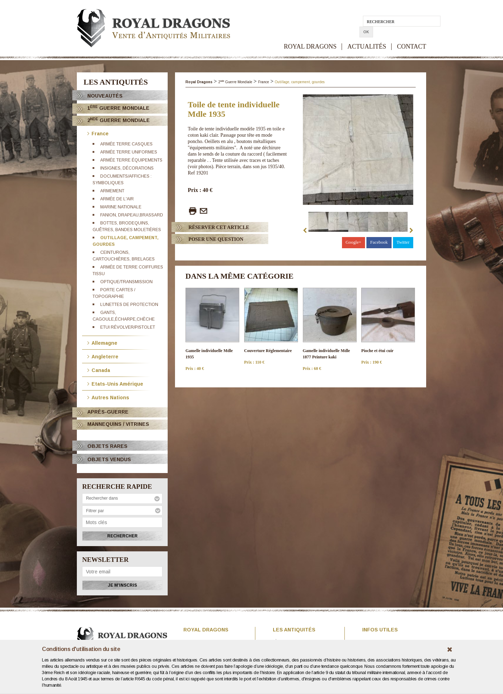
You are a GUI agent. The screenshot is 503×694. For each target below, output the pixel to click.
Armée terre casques (126, 144)
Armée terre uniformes (128, 152)
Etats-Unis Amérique (115, 383)
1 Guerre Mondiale (118, 108)
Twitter (402, 242)
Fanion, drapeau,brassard (131, 215)
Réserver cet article (219, 227)
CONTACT (411, 36)
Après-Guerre (108, 412)
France (98, 133)
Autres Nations (108, 397)
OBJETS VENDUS (109, 459)
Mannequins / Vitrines (118, 424)
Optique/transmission (126, 281)
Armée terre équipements (131, 160)
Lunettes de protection (129, 304)
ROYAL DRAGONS (310, 36)
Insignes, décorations (127, 168)
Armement (112, 190)
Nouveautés (105, 96)
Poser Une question (216, 239)
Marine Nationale (120, 207)
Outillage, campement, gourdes (300, 82)
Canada (98, 369)
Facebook (379, 242)
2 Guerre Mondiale (118, 120)
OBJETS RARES (107, 446)
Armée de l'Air (117, 198)
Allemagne (102, 342)
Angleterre (102, 356)
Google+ (354, 242)
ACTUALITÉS (366, 36)
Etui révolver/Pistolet (127, 327)
